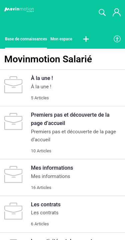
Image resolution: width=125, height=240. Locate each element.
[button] (86, 39)
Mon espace (61, 39)
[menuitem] (117, 39)
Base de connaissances (26, 39)
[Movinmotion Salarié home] (19, 9)
